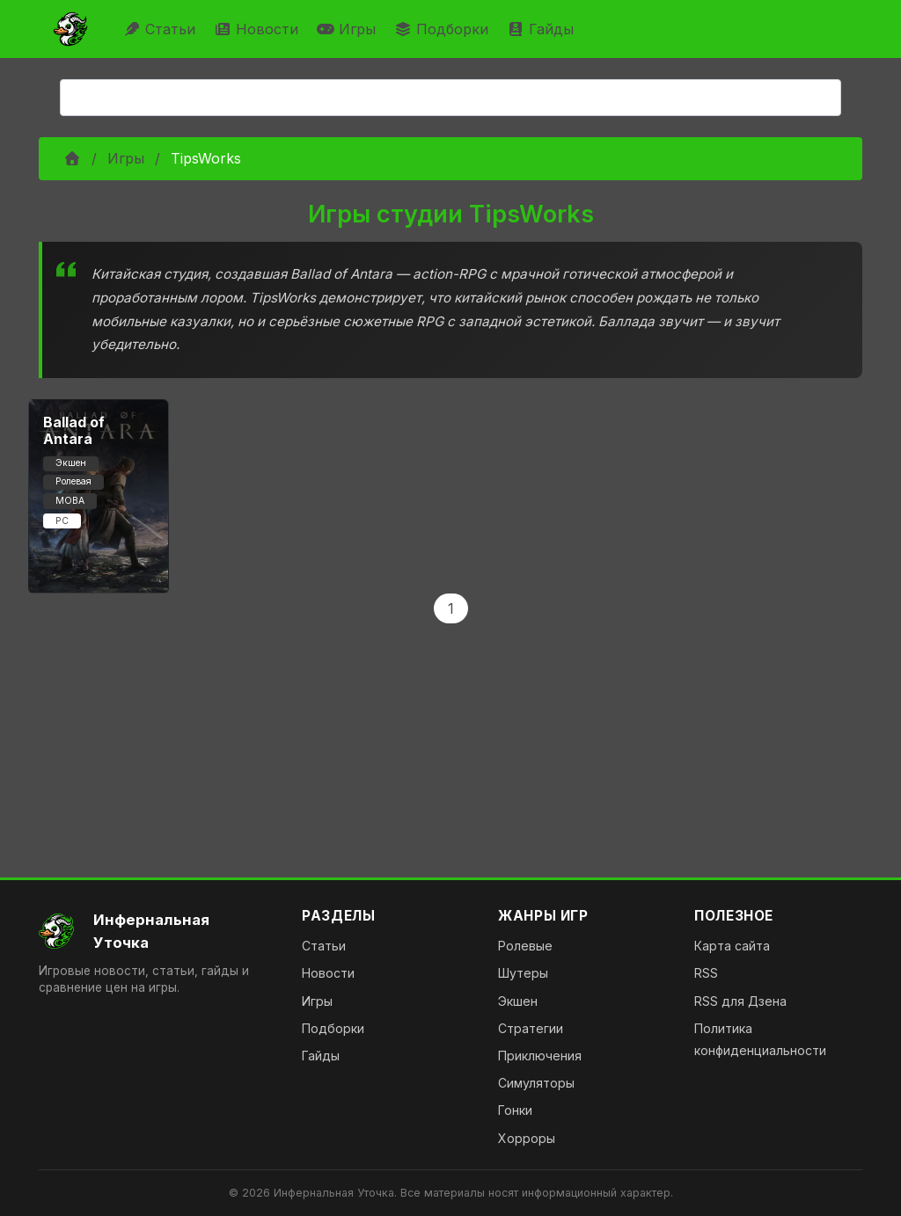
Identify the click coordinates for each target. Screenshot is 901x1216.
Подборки (443, 29)
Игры (348, 29)
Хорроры (526, 1138)
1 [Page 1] (451, 608)
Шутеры (523, 972)
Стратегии (530, 1028)
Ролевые (525, 945)
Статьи (161, 29)
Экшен (518, 1001)
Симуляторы (536, 1082)
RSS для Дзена (740, 1001)
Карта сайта (732, 945)
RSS (706, 972)
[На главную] (156, 931)
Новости (258, 29)
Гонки (515, 1110)
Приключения (540, 1055)
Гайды (542, 29)
